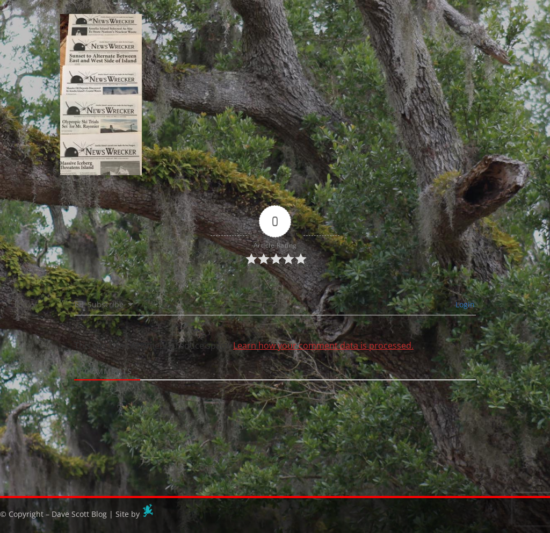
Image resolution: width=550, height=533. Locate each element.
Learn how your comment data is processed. (323, 345)
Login (464, 304)
